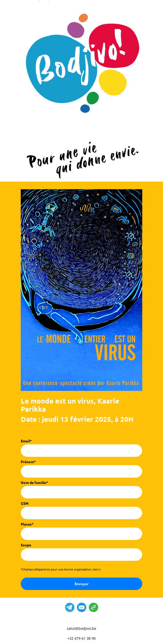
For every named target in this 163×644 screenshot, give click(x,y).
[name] (81, 471)
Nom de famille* (34, 482)
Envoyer (82, 583)
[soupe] (81, 554)
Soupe (26, 545)
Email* (26, 441)
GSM (25, 503)
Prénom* (28, 461)
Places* (27, 524)
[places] (81, 534)
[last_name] (81, 492)
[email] (81, 450)
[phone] (81, 513)
